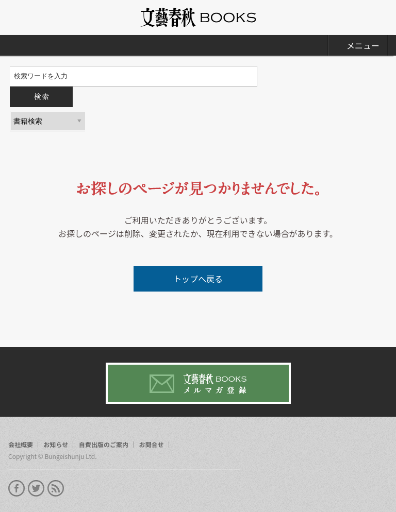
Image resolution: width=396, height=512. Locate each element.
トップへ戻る (198, 278)
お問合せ (151, 444)
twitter (36, 488)
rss (55, 488)
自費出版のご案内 (103, 444)
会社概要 (20, 444)
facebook (16, 488)
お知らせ (56, 444)
